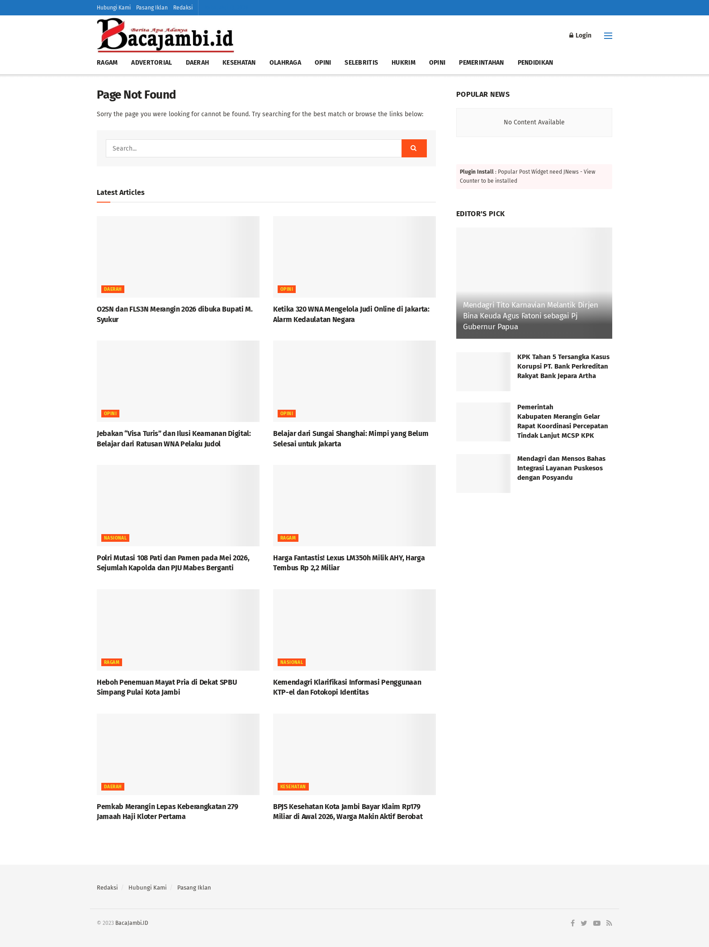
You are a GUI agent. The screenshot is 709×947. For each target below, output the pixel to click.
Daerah (113, 289)
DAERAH (197, 62)
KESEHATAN (239, 62)
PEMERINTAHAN (481, 62)
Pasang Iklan (152, 8)
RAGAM (107, 62)
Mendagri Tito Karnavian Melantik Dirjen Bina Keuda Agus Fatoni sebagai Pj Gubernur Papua (530, 315)
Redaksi (183, 8)
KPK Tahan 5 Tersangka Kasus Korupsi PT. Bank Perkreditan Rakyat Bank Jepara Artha (563, 366)
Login (580, 35)
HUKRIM (404, 62)
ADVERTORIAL (151, 62)
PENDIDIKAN (535, 62)
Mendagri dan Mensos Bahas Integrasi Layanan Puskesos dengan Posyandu (561, 468)
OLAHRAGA (285, 62)
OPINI (323, 62)
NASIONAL (115, 538)
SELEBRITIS (361, 62)
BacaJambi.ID (131, 923)
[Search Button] (414, 148)
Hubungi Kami (114, 8)
